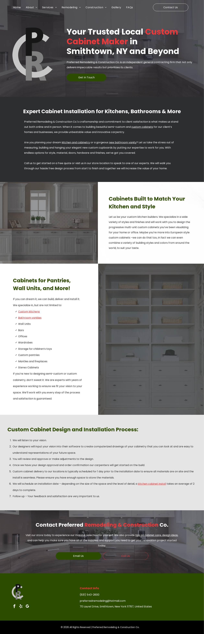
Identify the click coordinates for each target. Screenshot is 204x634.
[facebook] (14, 606)
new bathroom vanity (122, 142)
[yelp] (21, 606)
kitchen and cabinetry (76, 142)
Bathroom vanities (29, 318)
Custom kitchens (29, 311)
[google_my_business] (27, 606)
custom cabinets (142, 127)
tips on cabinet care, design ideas (156, 535)
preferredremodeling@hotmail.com (103, 601)
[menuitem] (19, 7)
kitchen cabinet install (152, 484)
